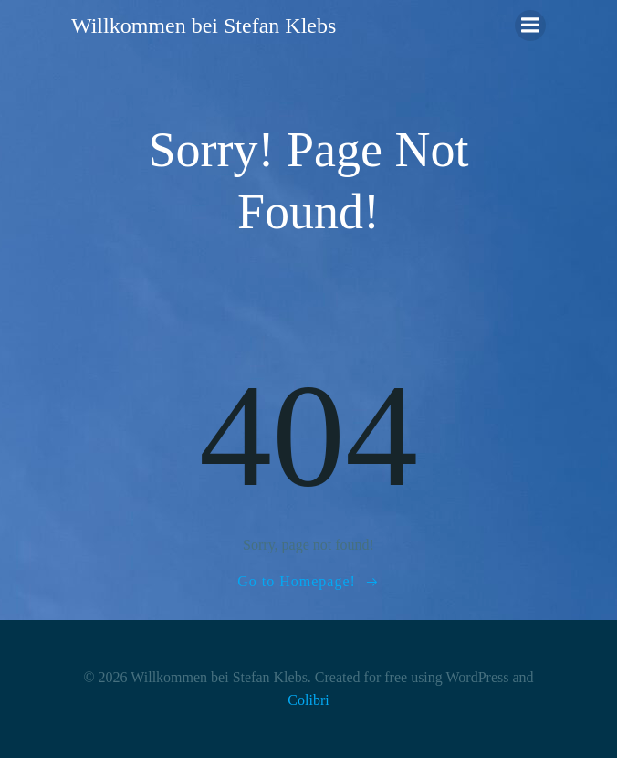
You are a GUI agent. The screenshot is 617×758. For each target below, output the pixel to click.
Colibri (308, 700)
